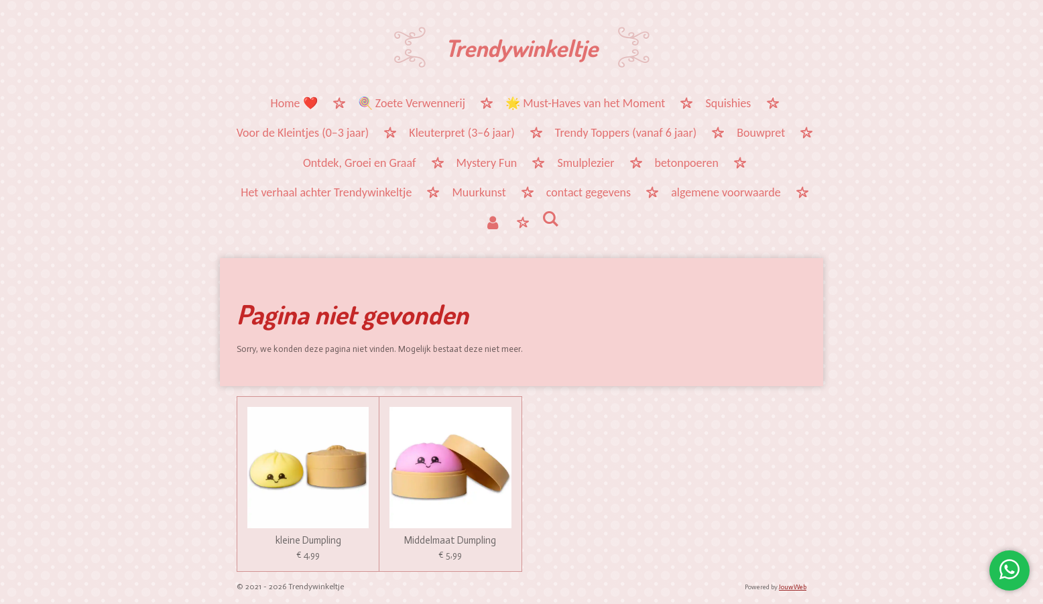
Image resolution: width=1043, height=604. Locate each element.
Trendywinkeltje (521, 47)
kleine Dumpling (308, 540)
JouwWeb (792, 587)
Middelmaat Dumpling (450, 540)
